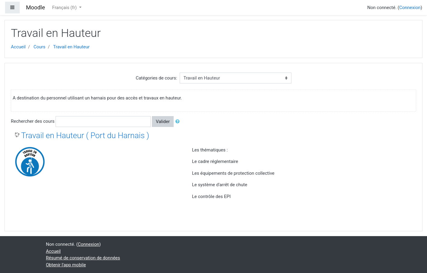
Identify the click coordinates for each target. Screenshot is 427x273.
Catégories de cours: (156, 78)
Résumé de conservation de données (83, 258)
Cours (39, 47)
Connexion (410, 7)
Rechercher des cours (32, 121)
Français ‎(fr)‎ (65, 7)
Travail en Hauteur (71, 47)
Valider (163, 121)
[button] (179, 121)
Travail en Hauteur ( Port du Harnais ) (85, 135)
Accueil (18, 47)
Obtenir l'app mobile (66, 265)
